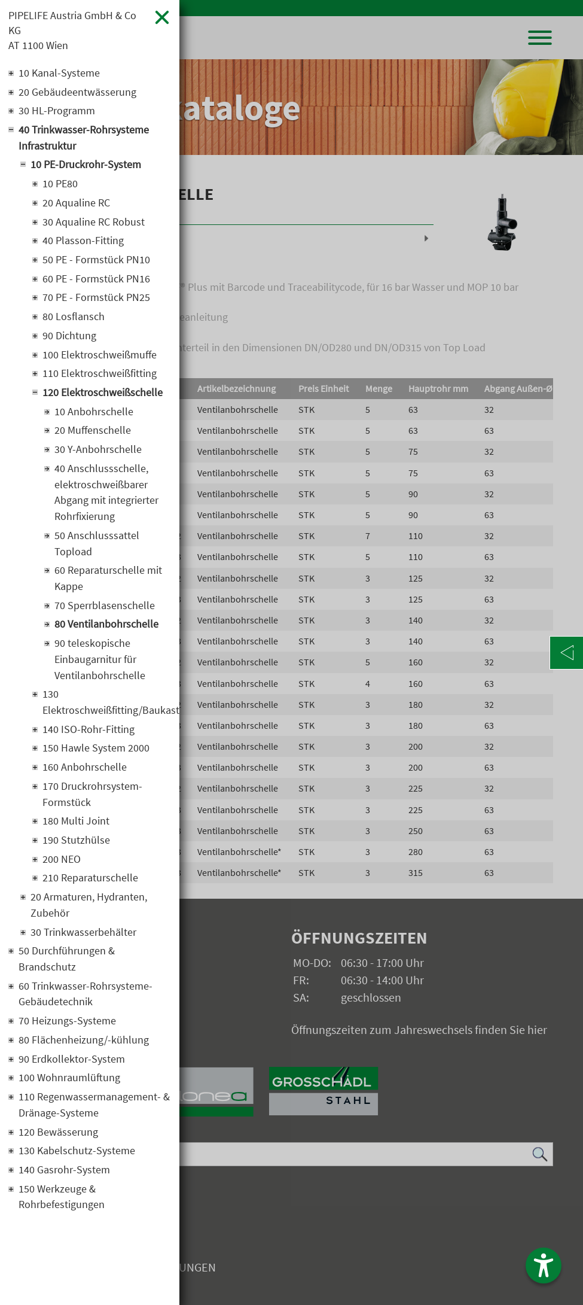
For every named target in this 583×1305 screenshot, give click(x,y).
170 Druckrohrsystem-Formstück (92, 802)
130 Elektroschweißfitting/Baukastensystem (106, 709)
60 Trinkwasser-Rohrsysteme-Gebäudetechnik (85, 1003)
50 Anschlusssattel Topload (96, 549)
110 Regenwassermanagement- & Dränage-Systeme (94, 1115)
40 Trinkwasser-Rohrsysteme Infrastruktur (84, 139)
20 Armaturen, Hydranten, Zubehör (88, 914)
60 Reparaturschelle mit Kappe (108, 584)
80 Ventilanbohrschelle (106, 630)
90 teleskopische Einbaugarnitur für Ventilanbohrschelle (99, 666)
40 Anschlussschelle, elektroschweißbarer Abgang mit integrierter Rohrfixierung (106, 497)
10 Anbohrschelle (93, 415)
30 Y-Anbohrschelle (98, 454)
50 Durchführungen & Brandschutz (67, 968)
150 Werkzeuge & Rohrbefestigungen (62, 1208)
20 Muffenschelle (92, 435)
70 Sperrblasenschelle (104, 611)
